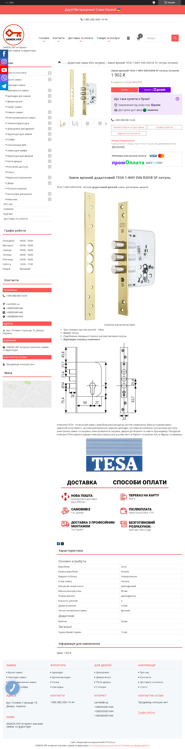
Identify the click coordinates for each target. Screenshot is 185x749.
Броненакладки (61, 677)
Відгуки (8, 214)
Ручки (55, 682)
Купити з (154, 89)
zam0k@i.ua (13, 304)
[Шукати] (175, 38)
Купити (124, 90)
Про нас (8, 204)
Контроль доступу (17, 166)
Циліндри (57, 672)
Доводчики (102, 672)
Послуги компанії (17, 188)
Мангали (12, 199)
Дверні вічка (103, 677)
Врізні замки (14, 79)
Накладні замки (16, 85)
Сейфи (11, 139)
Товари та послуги (108, 38)
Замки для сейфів (17, 150)
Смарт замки (14, 106)
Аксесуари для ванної (19, 194)
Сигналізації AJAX (16, 144)
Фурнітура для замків (19, 134)
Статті (143, 687)
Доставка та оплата (80, 38)
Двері (10, 183)
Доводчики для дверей (20, 128)
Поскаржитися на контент (105, 745)
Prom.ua (110, 742)
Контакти (58, 38)
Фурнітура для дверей (20, 155)
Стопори (101, 687)
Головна (44, 38)
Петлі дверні (14, 161)
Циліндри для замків (19, 96)
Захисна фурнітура (18, 123)
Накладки (57, 687)
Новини (8, 209)
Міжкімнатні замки (18, 90)
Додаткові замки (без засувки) (86, 62)
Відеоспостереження (19, 177)
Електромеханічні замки (21, 117)
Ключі (10, 172)
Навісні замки (15, 112)
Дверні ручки (15, 101)
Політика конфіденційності (135, 745)
